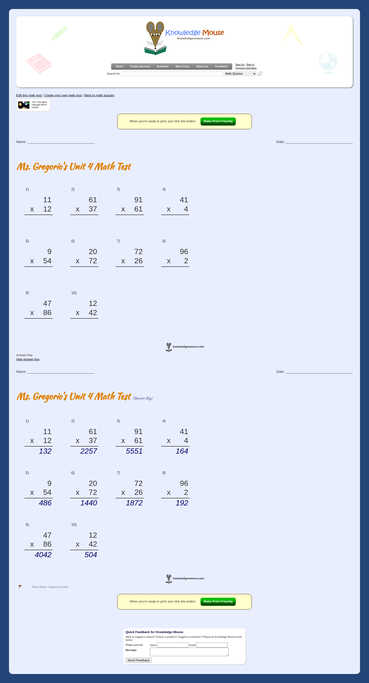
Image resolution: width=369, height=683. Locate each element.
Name (153, 645)
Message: (131, 650)
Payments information (246, 68)
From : (134, 644)
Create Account (140, 66)
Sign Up (239, 64)
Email (192, 645)
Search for (113, 73)
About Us (202, 66)
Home (119, 66)
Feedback (221, 66)
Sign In (250, 64)
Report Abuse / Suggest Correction (50, 587)
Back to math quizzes (99, 95)
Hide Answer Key (28, 359)
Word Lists (182, 66)
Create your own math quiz (63, 95)
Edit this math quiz (29, 95)
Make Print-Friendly (218, 121)
